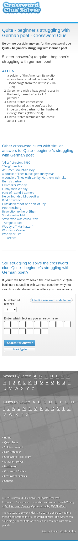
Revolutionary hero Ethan (19, 211)
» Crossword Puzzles (14, 476)
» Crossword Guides (14, 471)
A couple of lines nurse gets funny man (28, 174)
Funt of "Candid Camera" (19, 193)
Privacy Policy (49, 531)
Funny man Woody (14, 189)
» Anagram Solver (12, 461)
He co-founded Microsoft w (20, 196)
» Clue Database (11, 452)
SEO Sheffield (58, 506)
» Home (6, 437)
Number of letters (12, 302)
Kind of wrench (12, 200)
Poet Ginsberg (11, 208)
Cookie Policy (68, 531)
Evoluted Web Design (17, 506)
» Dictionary (9, 466)
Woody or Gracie (13, 230)
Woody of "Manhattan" (17, 226)
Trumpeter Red (12, 223)
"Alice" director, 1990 (16, 162)
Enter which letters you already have (31, 318)
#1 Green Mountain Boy (18, 170)
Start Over (19, 349)
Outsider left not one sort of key (24, 204)
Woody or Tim (11, 234)
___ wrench (9, 238)
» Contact (8, 481)
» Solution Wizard (12, 447)
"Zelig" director (12, 166)
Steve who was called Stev (20, 219)
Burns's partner (12, 181)
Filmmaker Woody (14, 185)
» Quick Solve (10, 442)
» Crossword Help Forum (16, 457)
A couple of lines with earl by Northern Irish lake (34, 177)
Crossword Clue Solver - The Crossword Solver (22, 9)
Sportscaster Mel (13, 215)
